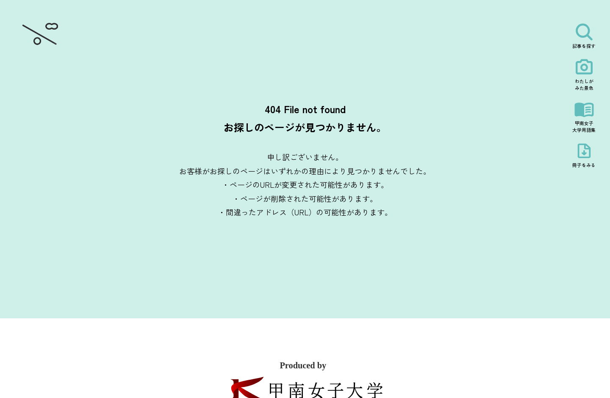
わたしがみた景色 (584, 84)
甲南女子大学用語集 (584, 126)
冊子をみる (584, 164)
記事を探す (584, 45)
